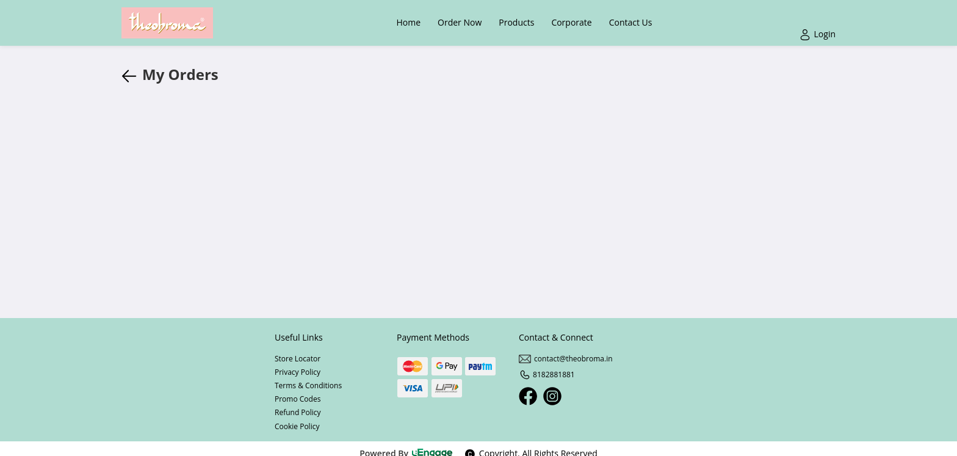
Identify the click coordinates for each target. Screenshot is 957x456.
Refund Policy (298, 412)
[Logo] (167, 22)
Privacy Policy (297, 372)
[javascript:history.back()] (131, 74)
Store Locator (297, 358)
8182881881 (547, 374)
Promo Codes (297, 399)
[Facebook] (528, 396)
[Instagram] (552, 396)
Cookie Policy (297, 426)
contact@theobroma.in (566, 358)
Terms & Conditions (308, 385)
